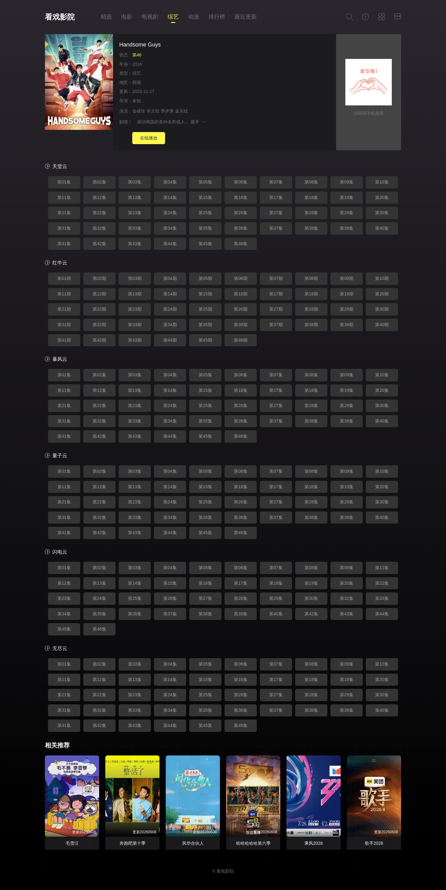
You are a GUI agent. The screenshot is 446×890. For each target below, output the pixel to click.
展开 (198, 121)
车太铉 (153, 110)
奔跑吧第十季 (133, 843)
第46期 (240, 340)
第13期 (135, 293)
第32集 (99, 228)
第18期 (311, 293)
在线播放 (148, 137)
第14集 (170, 197)
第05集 (205, 181)
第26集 (240, 212)
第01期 (64, 278)
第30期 (382, 309)
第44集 (170, 243)
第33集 (135, 228)
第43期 (135, 340)
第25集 (205, 212)
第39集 (346, 228)
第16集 (240, 197)
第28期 (311, 309)
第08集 (311, 181)
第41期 (64, 340)
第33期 (135, 324)
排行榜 (216, 17)
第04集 (170, 181)
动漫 (193, 17)
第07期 (276, 278)
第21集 (64, 212)
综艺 (173, 17)
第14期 (170, 293)
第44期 (170, 340)
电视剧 (150, 17)
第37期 (276, 324)
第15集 (205, 197)
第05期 (205, 278)
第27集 (276, 212)
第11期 (64, 293)
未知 (136, 100)
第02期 (99, 278)
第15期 (205, 293)
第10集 (382, 181)
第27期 (276, 309)
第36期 (240, 324)
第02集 (99, 181)
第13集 (135, 197)
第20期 (382, 293)
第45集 (205, 243)
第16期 (240, 293)
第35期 (205, 324)
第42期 (99, 340)
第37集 (276, 228)
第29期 (346, 309)
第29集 (346, 212)
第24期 (170, 309)
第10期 (382, 278)
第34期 (170, 324)
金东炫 (181, 110)
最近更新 (245, 17)
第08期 (311, 278)
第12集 (99, 197)
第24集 (170, 212)
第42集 (99, 243)
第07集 (276, 181)
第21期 (64, 309)
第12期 (99, 293)
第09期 (346, 278)
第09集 (346, 181)
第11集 (64, 197)
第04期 (170, 278)
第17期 (276, 293)
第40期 (382, 324)
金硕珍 (138, 110)
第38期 (311, 324)
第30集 (382, 212)
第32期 (99, 324)
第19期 (346, 293)
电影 (126, 17)
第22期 (99, 309)
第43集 (135, 243)
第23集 (135, 212)
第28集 (311, 212)
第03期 (135, 278)
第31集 (64, 228)
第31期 (64, 324)
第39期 (346, 324)
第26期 (240, 309)
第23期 (135, 309)
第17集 (276, 197)
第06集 (240, 181)
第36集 (240, 228)
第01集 (64, 181)
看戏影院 (60, 17)
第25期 (205, 309)
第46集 (240, 243)
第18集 (311, 197)
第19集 (346, 197)
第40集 (382, 228)
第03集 (135, 181)
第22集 (99, 212)
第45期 (205, 340)
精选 (106, 17)
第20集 (382, 197)
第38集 (311, 228)
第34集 (170, 228)
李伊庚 (167, 110)
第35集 (205, 228)
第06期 (240, 278)
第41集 (64, 243)
